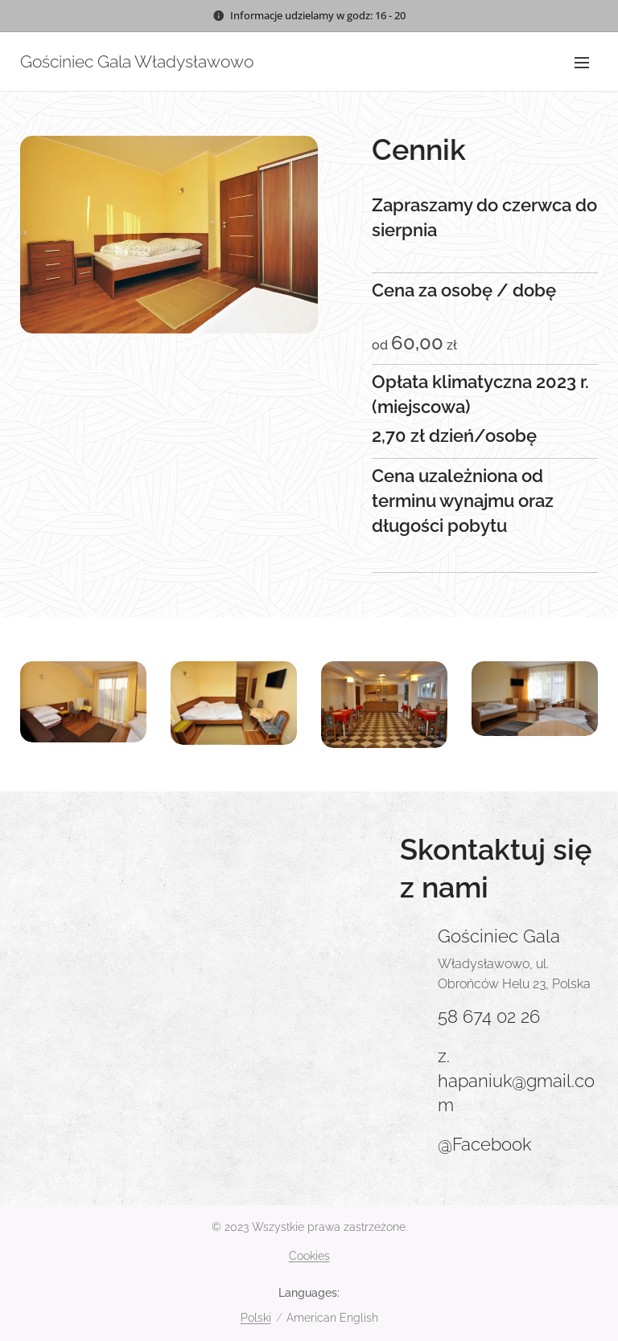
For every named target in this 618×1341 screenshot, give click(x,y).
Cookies (309, 1255)
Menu (582, 62)
